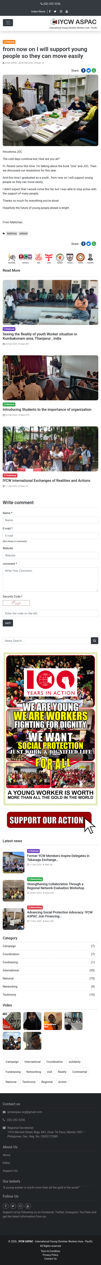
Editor (6, 1163)
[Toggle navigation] (8, 22)
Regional (47, 1082)
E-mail (8, 528)
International (11, 970)
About (6, 1155)
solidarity (75, 1061)
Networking (10, 986)
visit (49, 1072)
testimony (12, 233)
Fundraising (10, 962)
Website (8, 548)
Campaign (9, 946)
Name (7, 513)
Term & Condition (50, 1251)
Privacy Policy (50, 1254)
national (23, 233)
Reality (62, 1072)
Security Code (12, 596)
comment (10, 563)
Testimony (9, 994)
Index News (38, 11)
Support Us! (10, 1171)
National (8, 978)
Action (62, 1082)
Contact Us (50, 1258)
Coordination (11, 954)
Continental (79, 1072)
